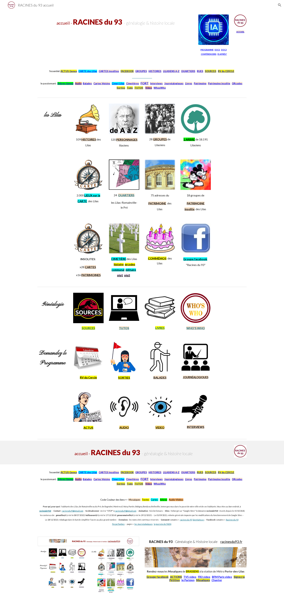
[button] (279, 5)
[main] (115, 22)
